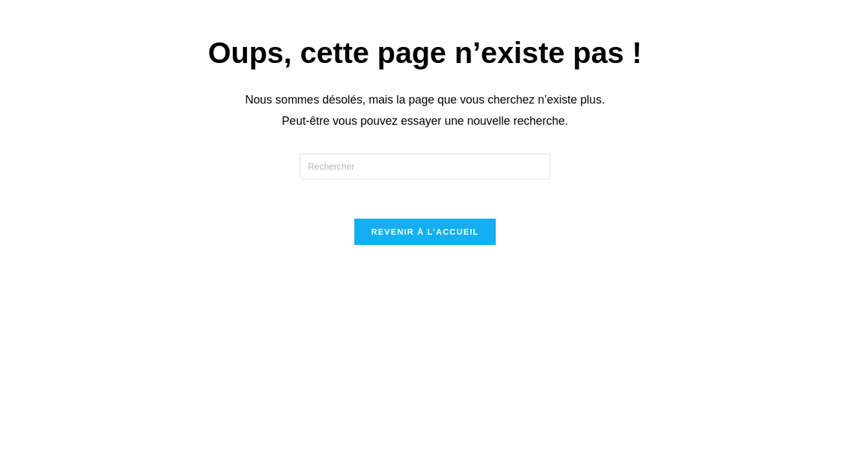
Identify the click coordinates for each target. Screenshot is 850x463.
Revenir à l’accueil (425, 232)
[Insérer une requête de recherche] (425, 166)
